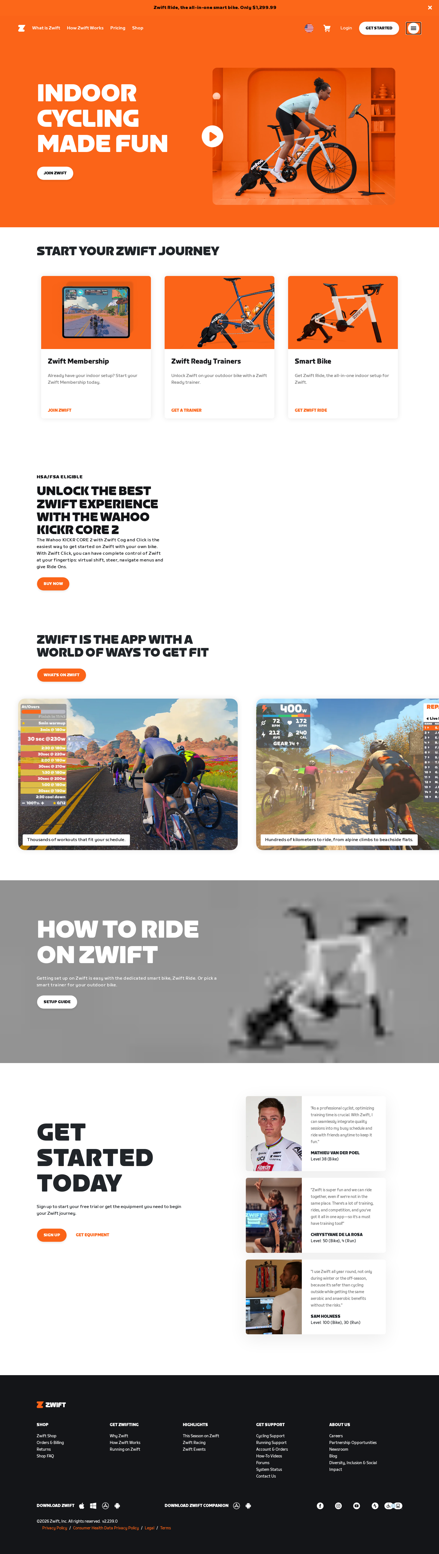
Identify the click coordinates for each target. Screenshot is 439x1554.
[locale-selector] (309, 28)
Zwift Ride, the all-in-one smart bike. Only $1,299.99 (215, 7)
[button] (430, 8)
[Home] (22, 28)
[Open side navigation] (413, 28)
